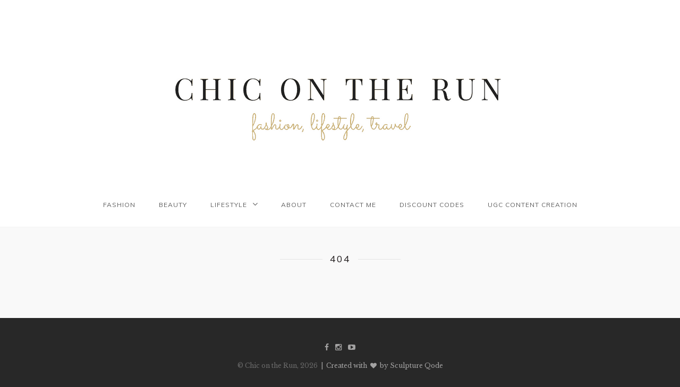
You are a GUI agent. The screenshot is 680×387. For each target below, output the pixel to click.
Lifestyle (228, 205)
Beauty (173, 205)
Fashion (119, 205)
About (294, 205)
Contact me (353, 205)
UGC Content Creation (532, 205)
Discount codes (432, 205)
